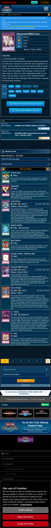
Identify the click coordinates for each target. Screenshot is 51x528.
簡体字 (35, 86)
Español (40, 91)
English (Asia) (27, 86)
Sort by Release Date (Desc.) (15, 469)
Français (26, 91)
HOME (3, 14)
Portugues (12, 95)
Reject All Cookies (25, 517)
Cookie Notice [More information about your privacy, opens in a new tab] (26, 505)
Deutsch (18, 91)
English (11, 91)
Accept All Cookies (25, 524)
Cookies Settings (25, 510)
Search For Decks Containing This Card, (23, 26)
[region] (25, 504)
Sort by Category (12, 474)
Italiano (33, 91)
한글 (18, 86)
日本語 (11, 86)
